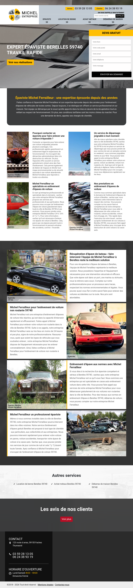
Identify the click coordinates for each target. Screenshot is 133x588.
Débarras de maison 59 (113, 20)
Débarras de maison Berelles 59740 (105, 485)
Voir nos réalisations (20, 62)
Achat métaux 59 (89, 20)
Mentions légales (45, 585)
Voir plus (66, 519)
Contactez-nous (62, 585)
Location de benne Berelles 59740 (32, 484)
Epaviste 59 (47, 20)
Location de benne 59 (67, 20)
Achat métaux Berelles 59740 (67, 484)
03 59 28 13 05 (78, 8)
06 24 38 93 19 (108, 8)
